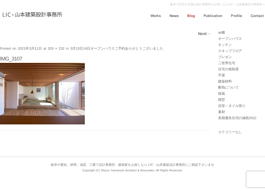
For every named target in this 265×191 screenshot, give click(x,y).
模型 (221, 100)
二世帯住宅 (226, 63)
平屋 (221, 75)
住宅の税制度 (228, 69)
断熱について (228, 87)
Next (204, 33)
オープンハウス (230, 39)
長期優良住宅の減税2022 (237, 118)
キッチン (225, 45)
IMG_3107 (11, 59)
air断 (221, 32)
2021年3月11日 (30, 48)
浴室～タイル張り (231, 106)
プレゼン (225, 57)
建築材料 (225, 81)
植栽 (221, 94)
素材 (221, 112)
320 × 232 (56, 48)
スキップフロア (230, 51)
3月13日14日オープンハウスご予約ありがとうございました (116, 48)
